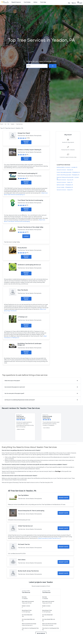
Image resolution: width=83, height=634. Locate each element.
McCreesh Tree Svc (24, 544)
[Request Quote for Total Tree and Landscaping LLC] (26, 182)
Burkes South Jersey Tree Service (28, 571)
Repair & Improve (16, 2)
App (69, 3)
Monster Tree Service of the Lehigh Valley (30, 227)
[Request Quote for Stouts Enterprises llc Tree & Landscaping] (63, 513)
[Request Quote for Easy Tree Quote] (26, 299)
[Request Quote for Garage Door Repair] (26, 142)
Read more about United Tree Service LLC (49, 538)
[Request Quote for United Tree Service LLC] (63, 528)
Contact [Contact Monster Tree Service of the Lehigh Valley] (26, 236)
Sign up (74, 3)
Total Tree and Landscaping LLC (28, 173)
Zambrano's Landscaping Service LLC (29, 265)
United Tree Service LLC (25, 526)
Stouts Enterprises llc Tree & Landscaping (31, 510)
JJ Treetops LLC (22, 317)
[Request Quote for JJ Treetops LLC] (26, 325)
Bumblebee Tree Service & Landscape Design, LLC (29, 344)
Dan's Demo (21, 560)
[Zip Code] (37, 66)
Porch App (43, 2)
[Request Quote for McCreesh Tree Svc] (63, 547)
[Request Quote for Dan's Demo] (63, 562)
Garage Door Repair (24, 133)
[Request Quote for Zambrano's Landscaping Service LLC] (26, 273)
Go (52, 65)
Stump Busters (22, 248)
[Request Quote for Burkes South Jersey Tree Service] (63, 573)
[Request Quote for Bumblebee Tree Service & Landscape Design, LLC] (26, 352)
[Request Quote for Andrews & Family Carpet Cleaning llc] (26, 159)
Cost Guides (27, 2)
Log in (79, 2)
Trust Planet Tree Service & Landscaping (30, 200)
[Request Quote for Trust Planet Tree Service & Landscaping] (26, 209)
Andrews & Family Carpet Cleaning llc (29, 149)
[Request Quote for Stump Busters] (26, 257)
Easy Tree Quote (23, 290)
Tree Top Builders (23, 495)
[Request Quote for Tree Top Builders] (63, 498)
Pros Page (57, 471)
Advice (35, 2)
